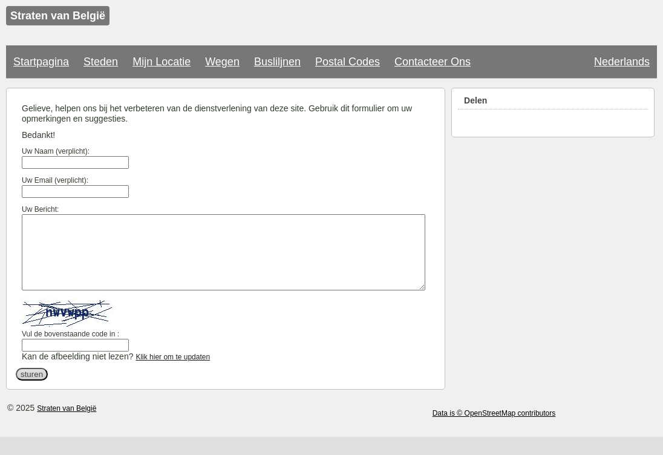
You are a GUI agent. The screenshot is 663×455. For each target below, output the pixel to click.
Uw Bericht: (40, 209)
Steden (100, 62)
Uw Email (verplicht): (55, 180)
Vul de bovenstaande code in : (70, 348)
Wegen (222, 62)
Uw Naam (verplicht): (56, 151)
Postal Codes (347, 62)
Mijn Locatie (161, 62)
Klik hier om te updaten (173, 371)
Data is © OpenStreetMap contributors (494, 428)
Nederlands (622, 62)
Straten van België (66, 423)
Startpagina (41, 62)
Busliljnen (277, 62)
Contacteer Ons (432, 62)
